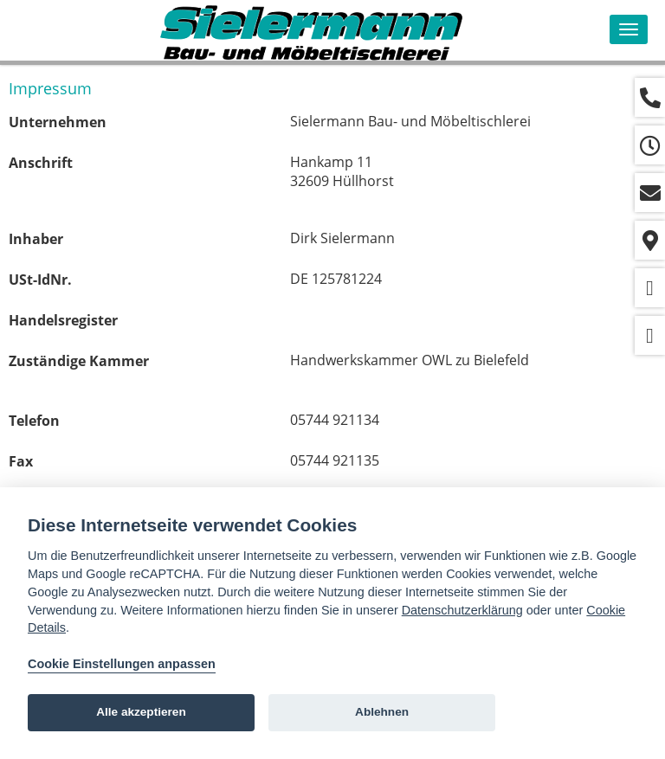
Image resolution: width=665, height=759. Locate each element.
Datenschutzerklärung (462, 610)
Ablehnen (382, 711)
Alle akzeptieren (141, 711)
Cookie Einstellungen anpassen (122, 664)
